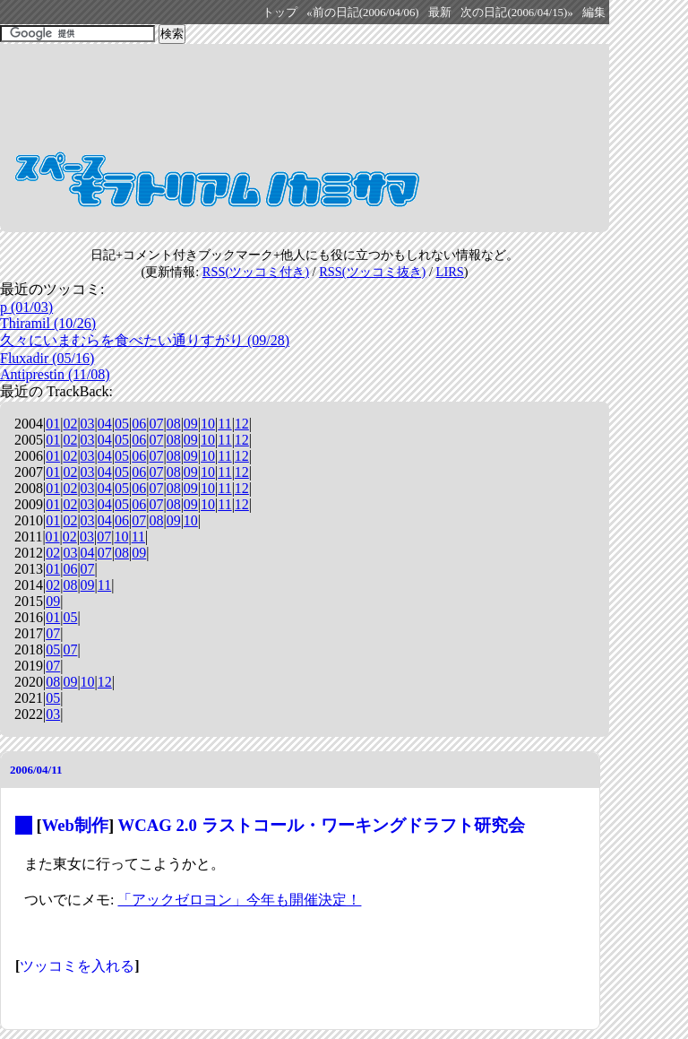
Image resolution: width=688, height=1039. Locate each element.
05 (122, 423)
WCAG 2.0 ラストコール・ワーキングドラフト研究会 (321, 825)
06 (139, 423)
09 (191, 423)
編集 (594, 12)
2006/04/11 (36, 769)
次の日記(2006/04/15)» (516, 12)
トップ (279, 12)
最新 (440, 12)
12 (242, 423)
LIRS (450, 271)
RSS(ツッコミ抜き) (372, 271)
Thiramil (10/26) (48, 323)
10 (208, 423)
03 (88, 423)
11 (224, 423)
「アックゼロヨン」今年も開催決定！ (239, 899)
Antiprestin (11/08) (55, 374)
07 (156, 423)
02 (70, 423)
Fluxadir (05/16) (47, 358)
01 (53, 423)
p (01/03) (26, 307)
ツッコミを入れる (77, 966)
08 (174, 423)
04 (105, 423)
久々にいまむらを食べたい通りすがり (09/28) (144, 340)
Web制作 (75, 825)
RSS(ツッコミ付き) (255, 271)
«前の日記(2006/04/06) (362, 12)
